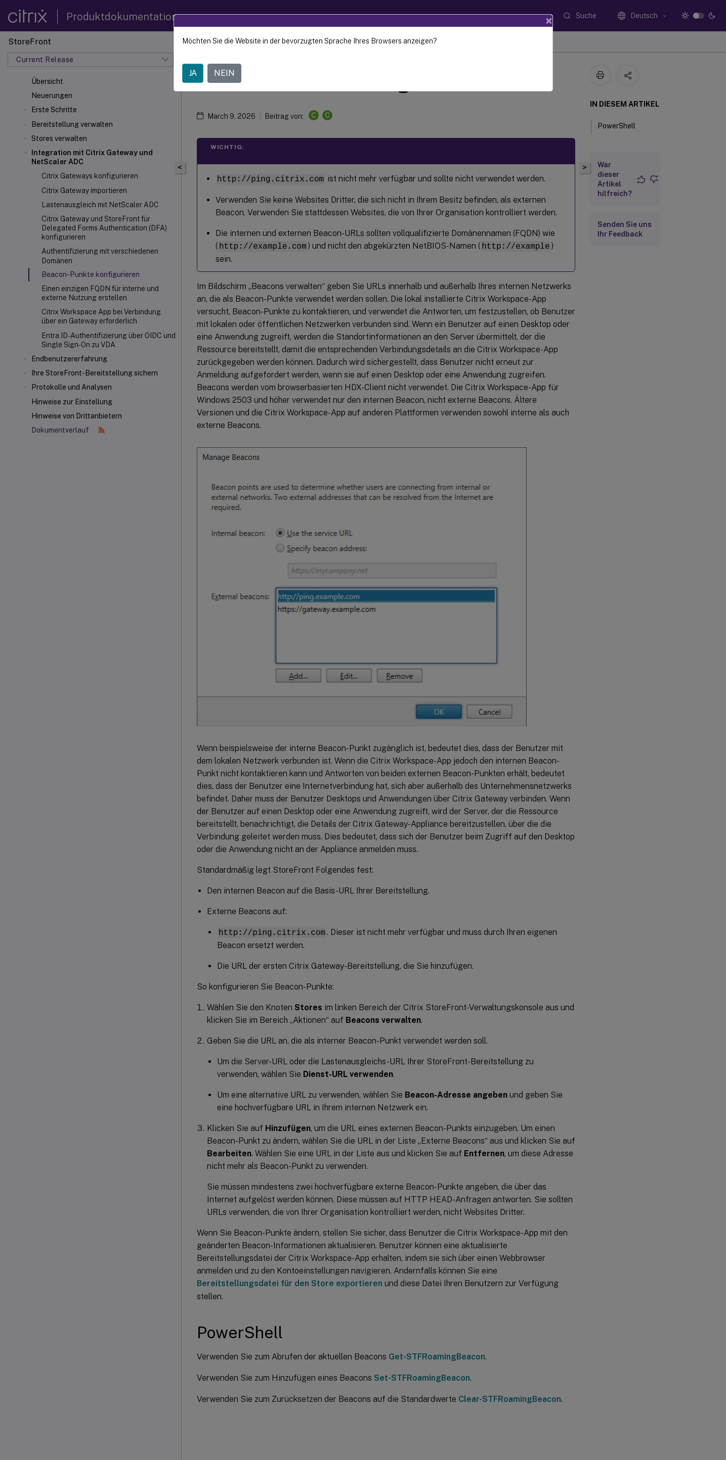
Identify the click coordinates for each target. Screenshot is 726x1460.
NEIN (224, 73)
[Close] (549, 21)
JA (193, 73)
